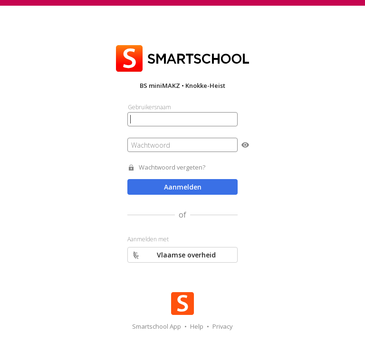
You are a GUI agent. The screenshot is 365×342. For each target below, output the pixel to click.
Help (197, 326)
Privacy (222, 326)
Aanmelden (183, 186)
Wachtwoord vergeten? (172, 167)
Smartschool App (157, 326)
